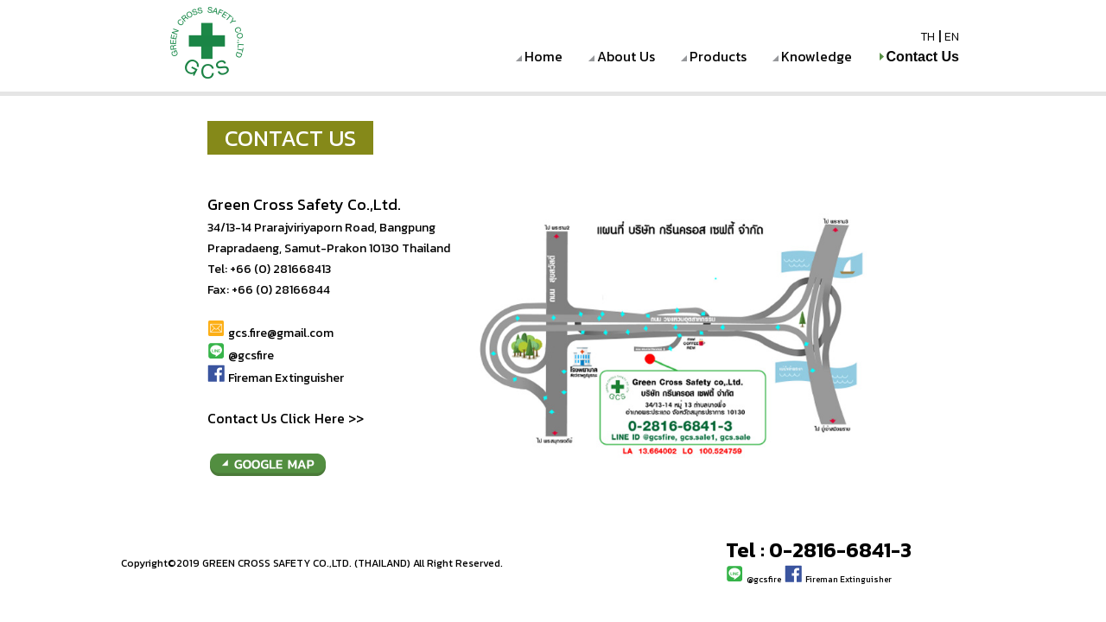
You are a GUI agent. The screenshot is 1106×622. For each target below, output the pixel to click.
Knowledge (816, 56)
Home (543, 56)
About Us (626, 56)
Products (718, 56)
